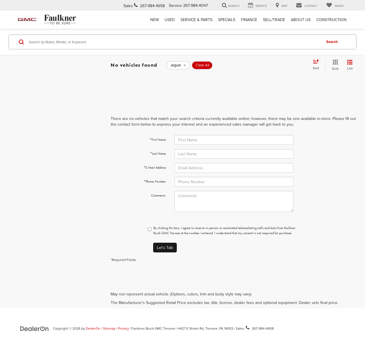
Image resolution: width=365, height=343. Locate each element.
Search (332, 41)
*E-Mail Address (154, 168)
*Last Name (158, 154)
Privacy (123, 328)
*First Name (157, 140)
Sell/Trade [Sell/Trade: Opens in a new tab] (274, 20)
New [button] (154, 20)
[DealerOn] (34, 328)
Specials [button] (226, 20)
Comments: (158, 195)
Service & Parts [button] (196, 20)
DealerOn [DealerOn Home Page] (93, 328)
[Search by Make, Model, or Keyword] (174, 42)
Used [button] (170, 20)
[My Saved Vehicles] (335, 5)
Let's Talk (165, 247)
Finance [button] (249, 20)
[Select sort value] (317, 65)
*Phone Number (155, 181)
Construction (331, 20)
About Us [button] (301, 20)
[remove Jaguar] (178, 65)
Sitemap (109, 328)
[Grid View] (334, 65)
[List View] (350, 65)
